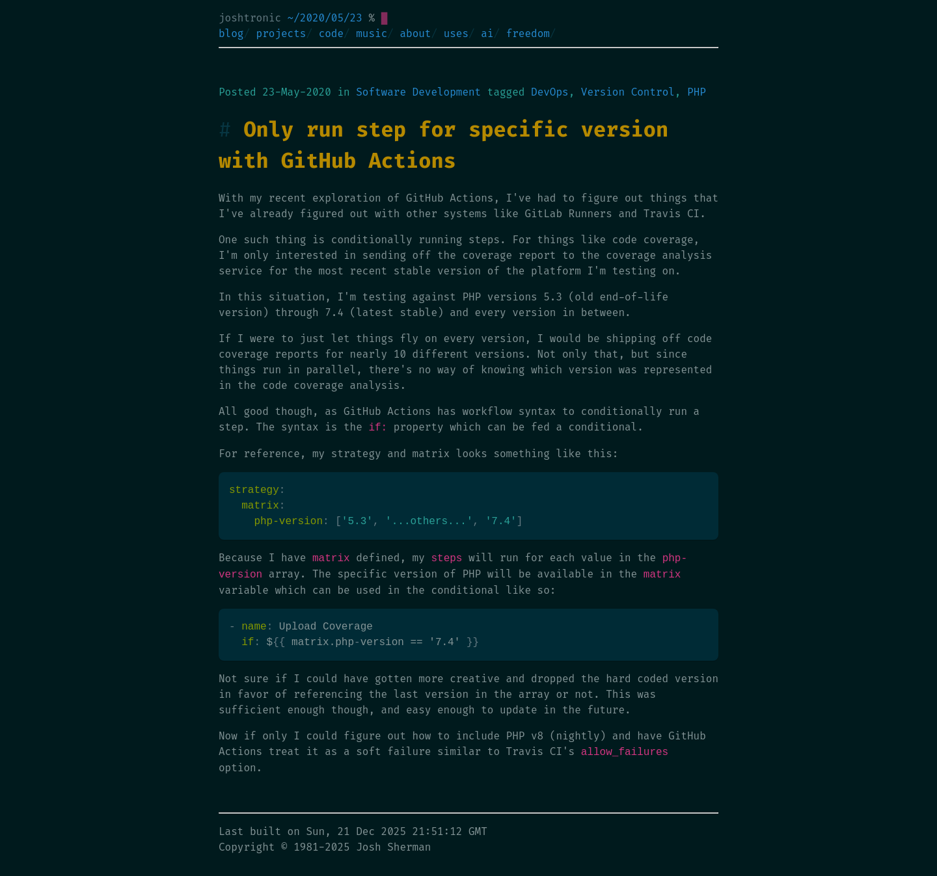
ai (487, 33)
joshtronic (250, 18)
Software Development (418, 92)
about (415, 33)
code (331, 33)
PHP (696, 92)
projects (281, 33)
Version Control (628, 92)
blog (231, 33)
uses (456, 33)
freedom (528, 33)
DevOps (550, 92)
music (371, 33)
